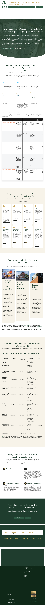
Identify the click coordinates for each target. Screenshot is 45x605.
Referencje (25, 575)
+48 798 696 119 (11, 599)
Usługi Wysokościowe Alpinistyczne (29, 568)
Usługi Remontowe (27, 571)
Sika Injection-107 (10, 40)
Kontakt (25, 577)
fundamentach (39, 326)
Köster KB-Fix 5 (37, 40)
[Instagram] (4, 7)
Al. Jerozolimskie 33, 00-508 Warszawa (11, 597)
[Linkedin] (6, 7)
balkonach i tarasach (26, 325)
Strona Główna (26, 567)
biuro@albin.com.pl (11, 602)
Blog (24, 572)
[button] (19, 3)
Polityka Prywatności (33, 601)
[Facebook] (2, 7)
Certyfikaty (25, 576)
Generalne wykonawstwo (28, 570)
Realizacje (25, 573)
